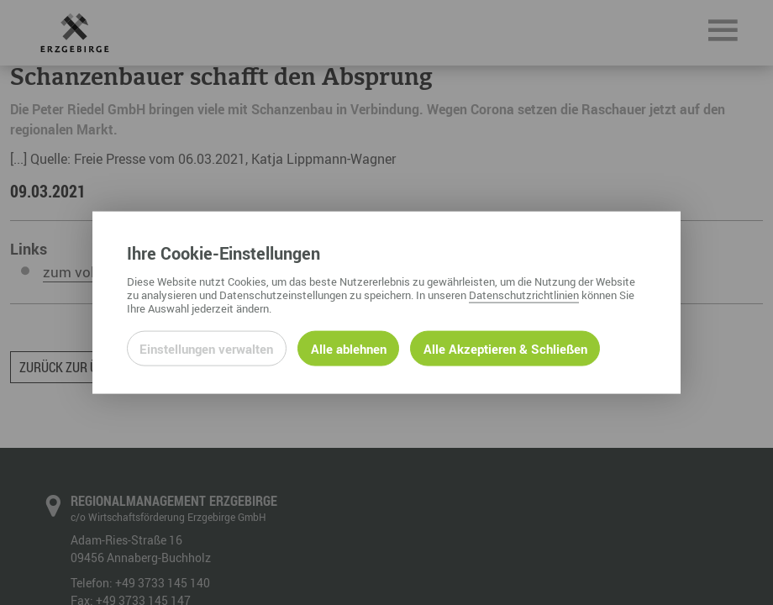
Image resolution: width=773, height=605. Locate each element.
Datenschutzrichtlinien (524, 294)
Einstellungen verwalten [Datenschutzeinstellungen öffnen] (206, 347)
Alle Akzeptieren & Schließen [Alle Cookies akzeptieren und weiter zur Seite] (505, 347)
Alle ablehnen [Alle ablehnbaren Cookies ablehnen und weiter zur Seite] (348, 347)
